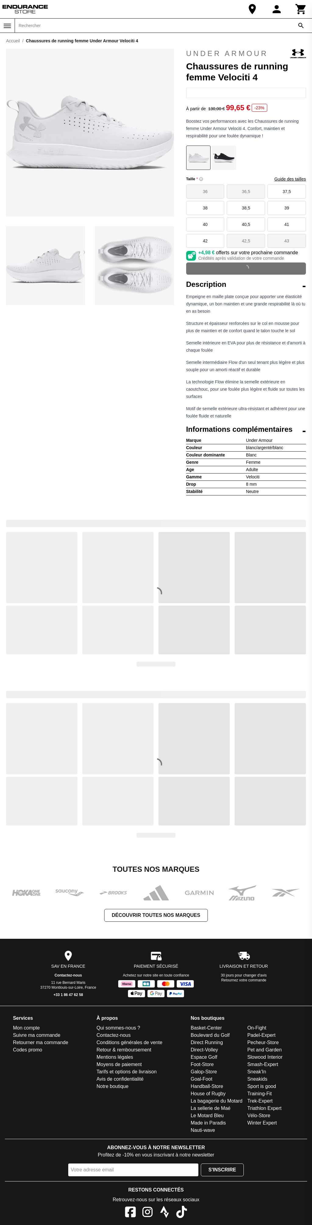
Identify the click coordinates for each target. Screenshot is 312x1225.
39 (286, 208)
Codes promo (27, 1049)
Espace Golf (204, 1057)
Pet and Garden (264, 1049)
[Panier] (301, 9)
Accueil (13, 40)
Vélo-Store (259, 1115)
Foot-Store (202, 1064)
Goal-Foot (201, 1079)
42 (205, 240)
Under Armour (246, 53)
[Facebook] (130, 1213)
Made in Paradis (208, 1122)
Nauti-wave (203, 1130)
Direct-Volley (204, 1049)
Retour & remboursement (124, 1049)
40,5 (246, 224)
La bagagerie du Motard (217, 1101)
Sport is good (261, 1086)
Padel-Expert (261, 1035)
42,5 (246, 240)
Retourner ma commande (40, 1042)
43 (286, 240)
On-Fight (256, 1027)
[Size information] (201, 179)
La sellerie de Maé (211, 1108)
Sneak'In (256, 1071)
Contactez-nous (68, 975)
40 (205, 224)
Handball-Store (207, 1086)
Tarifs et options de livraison (127, 1071)
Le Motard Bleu (207, 1115)
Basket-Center (206, 1027)
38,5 (246, 208)
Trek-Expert (260, 1101)
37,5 (286, 191)
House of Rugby (208, 1093)
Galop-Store (204, 1071)
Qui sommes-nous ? (118, 1027)
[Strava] (164, 1213)
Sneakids (257, 1079)
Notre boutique (113, 1086)
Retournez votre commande (243, 980)
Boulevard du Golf (210, 1035)
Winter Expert (262, 1122)
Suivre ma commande (36, 1035)
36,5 (246, 191)
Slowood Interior (265, 1057)
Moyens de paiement (119, 1064)
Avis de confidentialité (120, 1079)
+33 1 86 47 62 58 (68, 995)
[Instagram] (147, 1213)
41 (286, 224)
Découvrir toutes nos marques (156, 915)
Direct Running (207, 1042)
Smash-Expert (262, 1064)
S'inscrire (222, 1169)
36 (205, 191)
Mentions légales (115, 1057)
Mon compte (26, 1027)
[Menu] (7, 26)
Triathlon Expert (264, 1108)
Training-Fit (259, 1093)
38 (205, 208)
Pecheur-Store (263, 1042)
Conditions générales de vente (129, 1042)
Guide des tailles (290, 179)
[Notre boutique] (252, 9)
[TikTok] (182, 1213)
